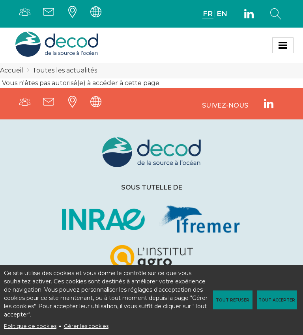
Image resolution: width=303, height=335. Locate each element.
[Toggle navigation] (283, 45)
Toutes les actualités (64, 70)
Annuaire (27, 14)
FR (208, 13)
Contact (51, 14)
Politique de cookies (30, 326)
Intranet (98, 14)
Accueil (11, 70)
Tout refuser (232, 300)
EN (222, 13)
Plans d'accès (74, 14)
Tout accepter (276, 300)
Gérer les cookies (86, 326)
